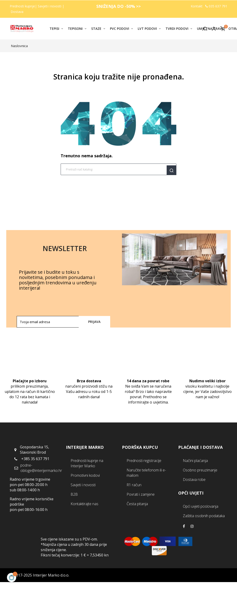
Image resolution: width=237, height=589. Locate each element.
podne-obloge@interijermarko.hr (41, 468)
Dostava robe (194, 479)
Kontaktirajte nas (84, 503)
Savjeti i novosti (50, 6)
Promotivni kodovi (85, 475)
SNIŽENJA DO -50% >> (118, 6)
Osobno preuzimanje (200, 470)
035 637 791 (216, 6)
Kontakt (196, 6)
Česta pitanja (137, 503)
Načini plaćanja (195, 460)
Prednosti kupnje (22, 6)
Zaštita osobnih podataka (204, 515)
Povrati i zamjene (141, 494)
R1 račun (134, 484)
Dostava (17, 11)
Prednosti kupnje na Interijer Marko (87, 463)
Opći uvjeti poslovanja (200, 506)
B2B (74, 494)
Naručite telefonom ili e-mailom (146, 473)
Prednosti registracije (144, 460)
